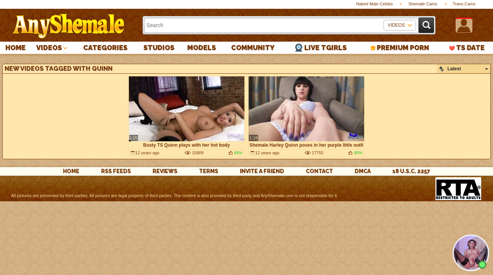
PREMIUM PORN (403, 48)
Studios (158, 48)
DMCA (363, 171)
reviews (165, 171)
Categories (105, 48)
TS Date (470, 48)
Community (253, 48)
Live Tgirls (325, 48)
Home (15, 48)
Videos (49, 48)
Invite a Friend (262, 171)
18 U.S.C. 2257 (411, 171)
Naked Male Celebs (374, 4)
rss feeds (116, 171)
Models (201, 48)
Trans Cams (464, 4)
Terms (208, 171)
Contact (319, 171)
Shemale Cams (422, 4)
